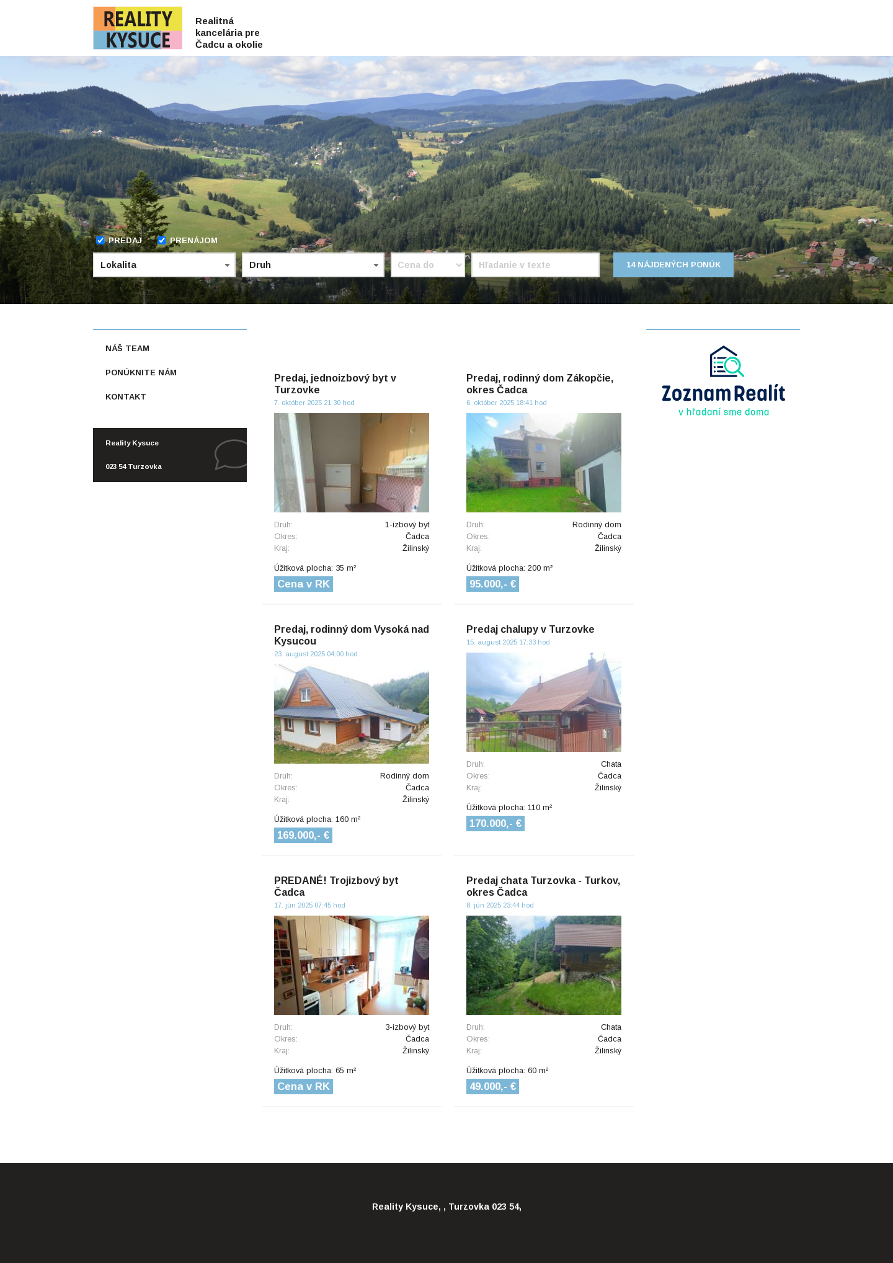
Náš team (127, 348)
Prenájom (187, 240)
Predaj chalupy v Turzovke (530, 629)
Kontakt (125, 396)
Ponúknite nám (141, 372)
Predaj (119, 240)
